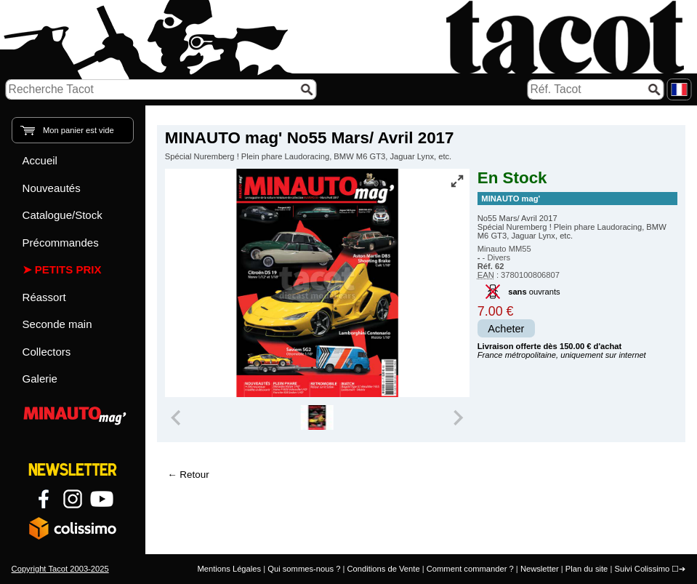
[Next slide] (457, 417)
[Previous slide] (177, 417)
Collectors (47, 351)
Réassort (44, 297)
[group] (317, 417)
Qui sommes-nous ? (303, 568)
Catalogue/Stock (62, 215)
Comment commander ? (470, 568)
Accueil (40, 160)
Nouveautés (52, 188)
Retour (194, 474)
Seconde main (57, 324)
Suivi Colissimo (641, 568)
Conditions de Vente (383, 568)
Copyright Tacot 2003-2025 (60, 568)
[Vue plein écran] (457, 181)
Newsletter (539, 568)
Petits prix (68, 269)
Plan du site (586, 568)
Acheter (506, 329)
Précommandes (61, 242)
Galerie (40, 378)
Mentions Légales (229, 568)
